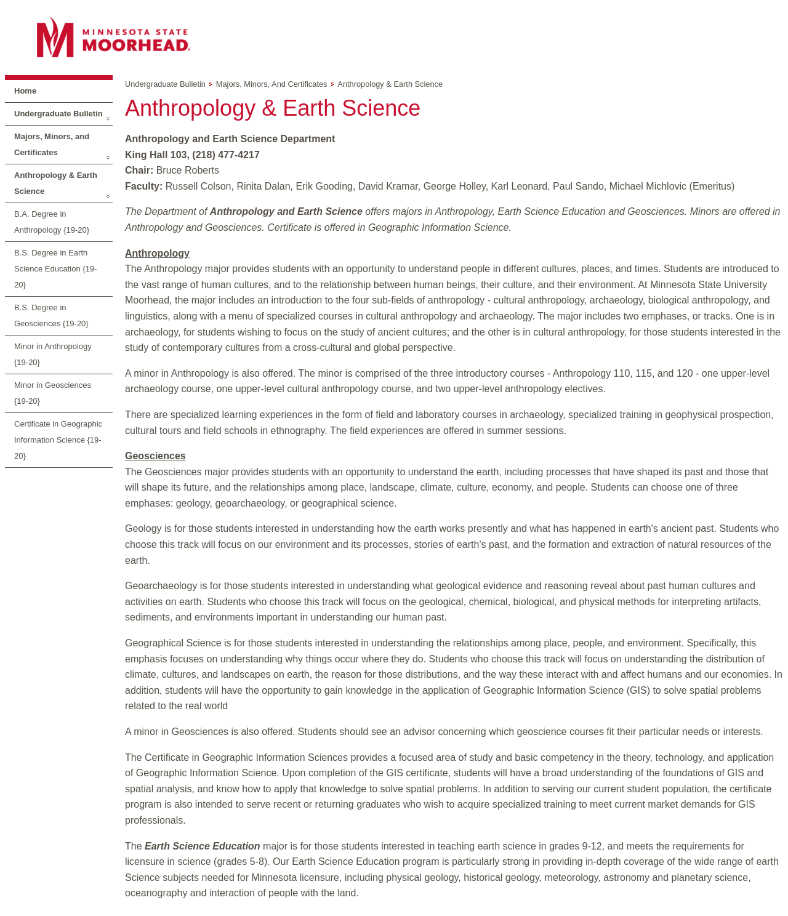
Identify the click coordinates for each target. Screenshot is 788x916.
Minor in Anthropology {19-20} (53, 354)
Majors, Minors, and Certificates (51, 144)
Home (25, 90)
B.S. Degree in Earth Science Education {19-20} (55, 268)
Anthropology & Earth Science (55, 183)
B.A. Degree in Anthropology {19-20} (51, 222)
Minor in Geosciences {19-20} (52, 393)
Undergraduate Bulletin (58, 113)
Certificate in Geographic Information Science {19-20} (58, 439)
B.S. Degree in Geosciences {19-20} (51, 315)
